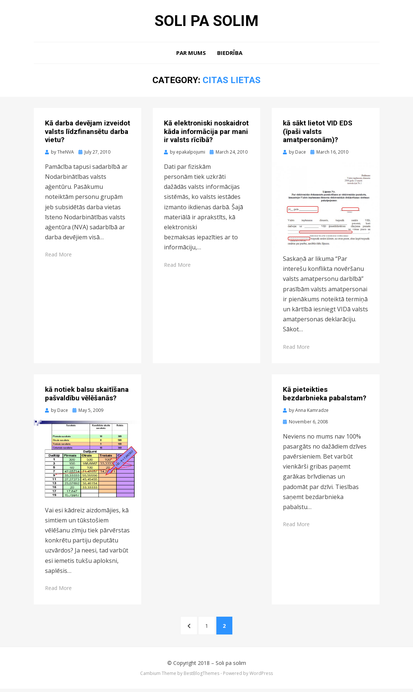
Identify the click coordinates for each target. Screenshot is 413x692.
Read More (58, 255)
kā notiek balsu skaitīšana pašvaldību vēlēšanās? (87, 395)
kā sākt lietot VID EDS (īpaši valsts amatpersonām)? (317, 133)
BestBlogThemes (201, 677)
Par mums (191, 54)
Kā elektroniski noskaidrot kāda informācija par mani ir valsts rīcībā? (206, 133)
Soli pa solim (207, 21)
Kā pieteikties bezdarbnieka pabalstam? (324, 395)
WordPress (261, 677)
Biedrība (229, 54)
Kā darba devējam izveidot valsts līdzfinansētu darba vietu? (87, 133)
